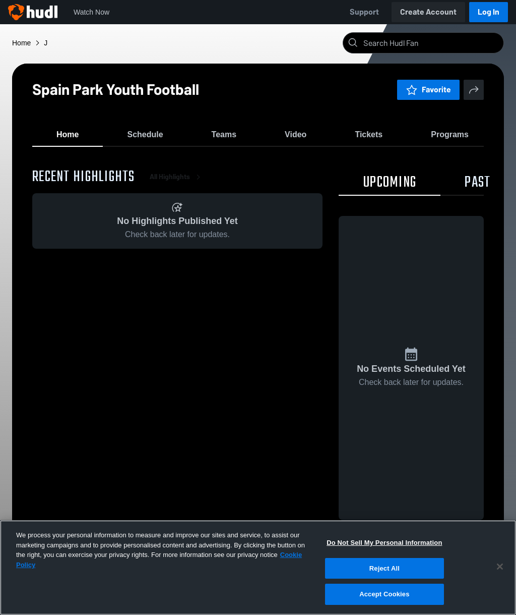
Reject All (384, 568)
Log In (488, 12)
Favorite (428, 89)
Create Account (428, 12)
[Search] (431, 43)
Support (364, 12)
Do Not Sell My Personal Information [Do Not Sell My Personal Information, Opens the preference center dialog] (384, 542)
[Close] (500, 566)
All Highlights (177, 181)
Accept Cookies (384, 594)
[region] (258, 567)
